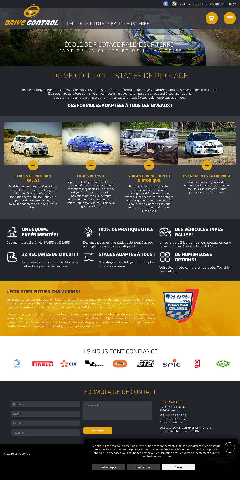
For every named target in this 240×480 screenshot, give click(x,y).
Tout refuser (143, 467)
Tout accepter (108, 467)
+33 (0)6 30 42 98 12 (223, 4)
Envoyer (98, 430)
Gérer (178, 467)
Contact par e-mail (171, 422)
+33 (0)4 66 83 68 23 (193, 4)
